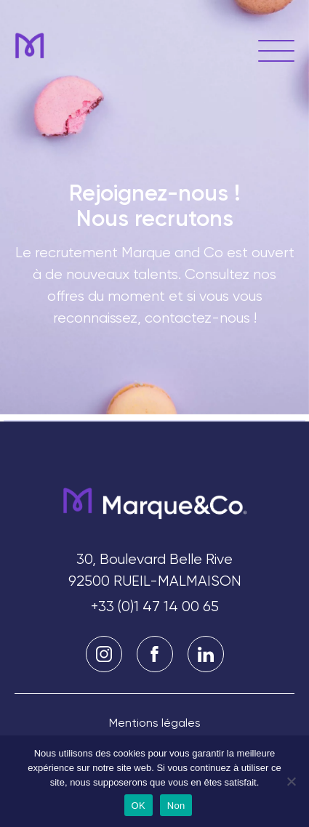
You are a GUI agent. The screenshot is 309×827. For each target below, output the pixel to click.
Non (176, 805)
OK (138, 805)
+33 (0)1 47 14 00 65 (155, 606)
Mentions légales (155, 723)
